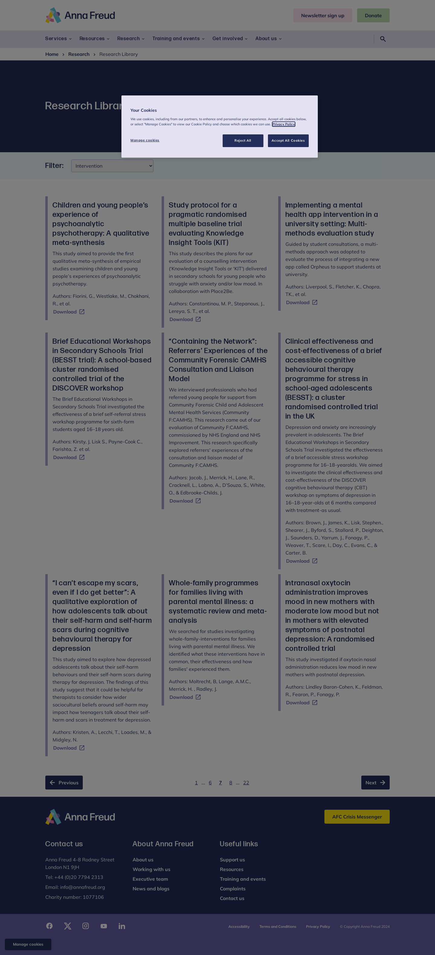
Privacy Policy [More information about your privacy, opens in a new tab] (283, 124)
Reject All (242, 140)
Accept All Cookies (288, 140)
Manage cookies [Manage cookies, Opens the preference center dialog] (145, 140)
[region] (219, 126)
